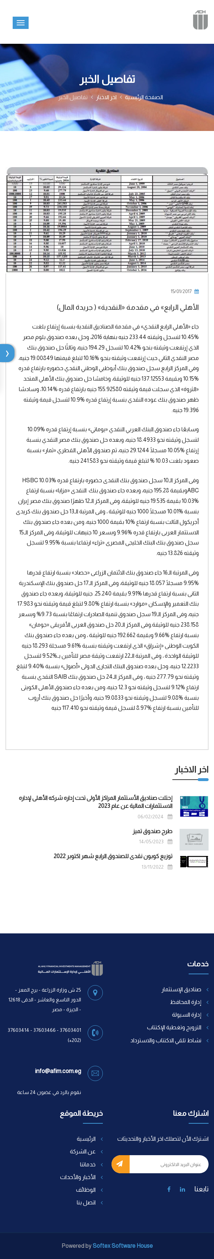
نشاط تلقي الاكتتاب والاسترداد (165, 1040)
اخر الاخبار (106, 97)
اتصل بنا (86, 1202)
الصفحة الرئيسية (144, 97)
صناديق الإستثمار (181, 989)
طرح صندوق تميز (152, 831)
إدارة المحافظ (185, 1002)
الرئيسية (86, 1139)
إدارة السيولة (186, 1015)
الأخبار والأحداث (78, 1177)
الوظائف (86, 1190)
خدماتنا (88, 1164)
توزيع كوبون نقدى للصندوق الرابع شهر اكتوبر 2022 (113, 856)
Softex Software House (123, 1246)
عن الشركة (83, 1151)
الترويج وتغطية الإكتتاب (174, 1027)
